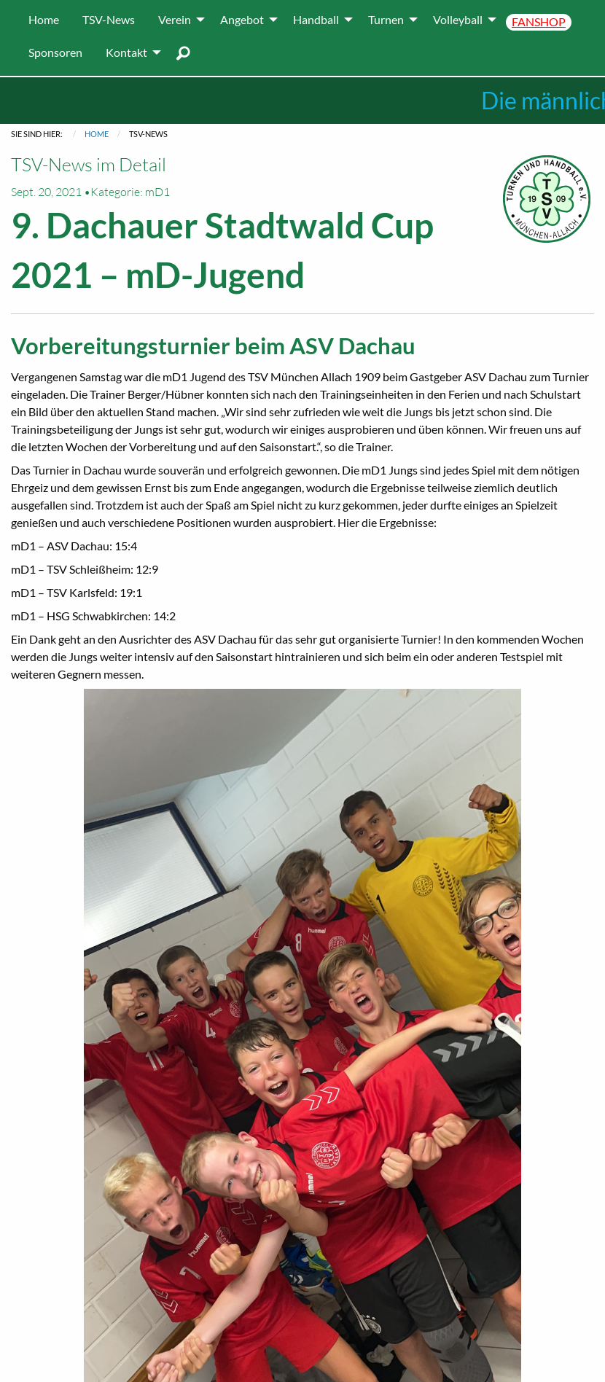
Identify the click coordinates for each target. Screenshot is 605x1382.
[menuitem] (44, 20)
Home (97, 133)
